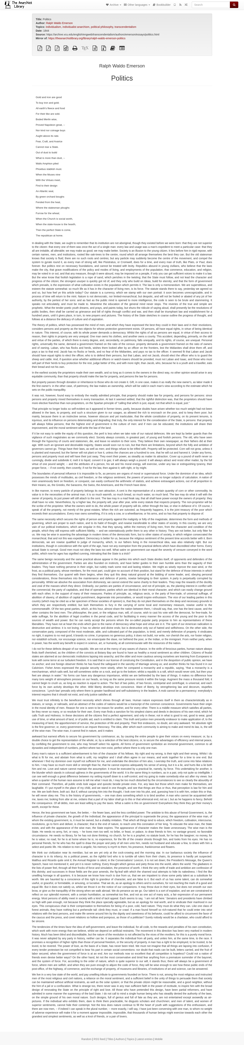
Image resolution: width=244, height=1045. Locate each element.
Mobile (159, 1039)
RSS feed (99, 1039)
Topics (130, 1039)
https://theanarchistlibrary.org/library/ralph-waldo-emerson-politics (86, 38)
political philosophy (102, 26)
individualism (53, 26)
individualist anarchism (76, 26)
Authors (120, 1039)
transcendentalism (125, 26)
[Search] (211, 5)
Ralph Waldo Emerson (59, 23)
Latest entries (144, 1039)
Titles (110, 1039)
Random (86, 1039)
